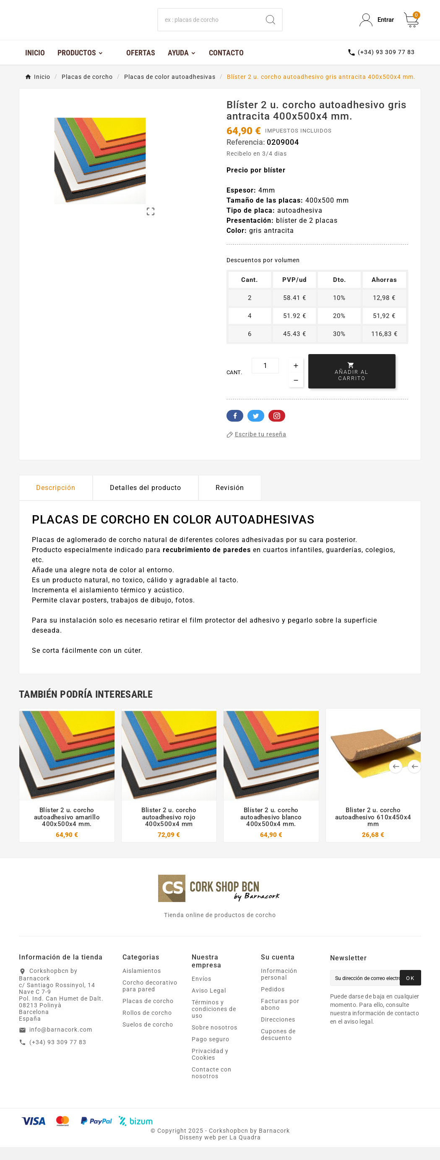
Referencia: (247, 155)
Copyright (172, 1143)
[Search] (270, 26)
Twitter (255, 429)
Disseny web (198, 1150)
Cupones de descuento (278, 1047)
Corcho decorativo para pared (149, 999)
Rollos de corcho (147, 1025)
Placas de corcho (148, 1014)
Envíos (201, 991)
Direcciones (278, 1032)
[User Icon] (376, 26)
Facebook (235, 429)
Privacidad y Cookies (210, 1067)
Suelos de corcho (147, 1037)
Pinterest (276, 429)
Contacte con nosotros (212, 1085)
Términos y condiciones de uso (214, 1022)
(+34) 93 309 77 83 (57, 1055)
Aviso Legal (209, 1003)
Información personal (279, 987)
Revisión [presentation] (230, 501)
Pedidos (273, 1002)
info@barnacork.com (60, 1042)
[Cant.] (265, 378)
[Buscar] (209, 26)
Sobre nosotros (214, 1040)
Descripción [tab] (56, 501)
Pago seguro (210, 1052)
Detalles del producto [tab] (145, 501)
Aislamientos (141, 983)
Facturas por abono (280, 1017)
